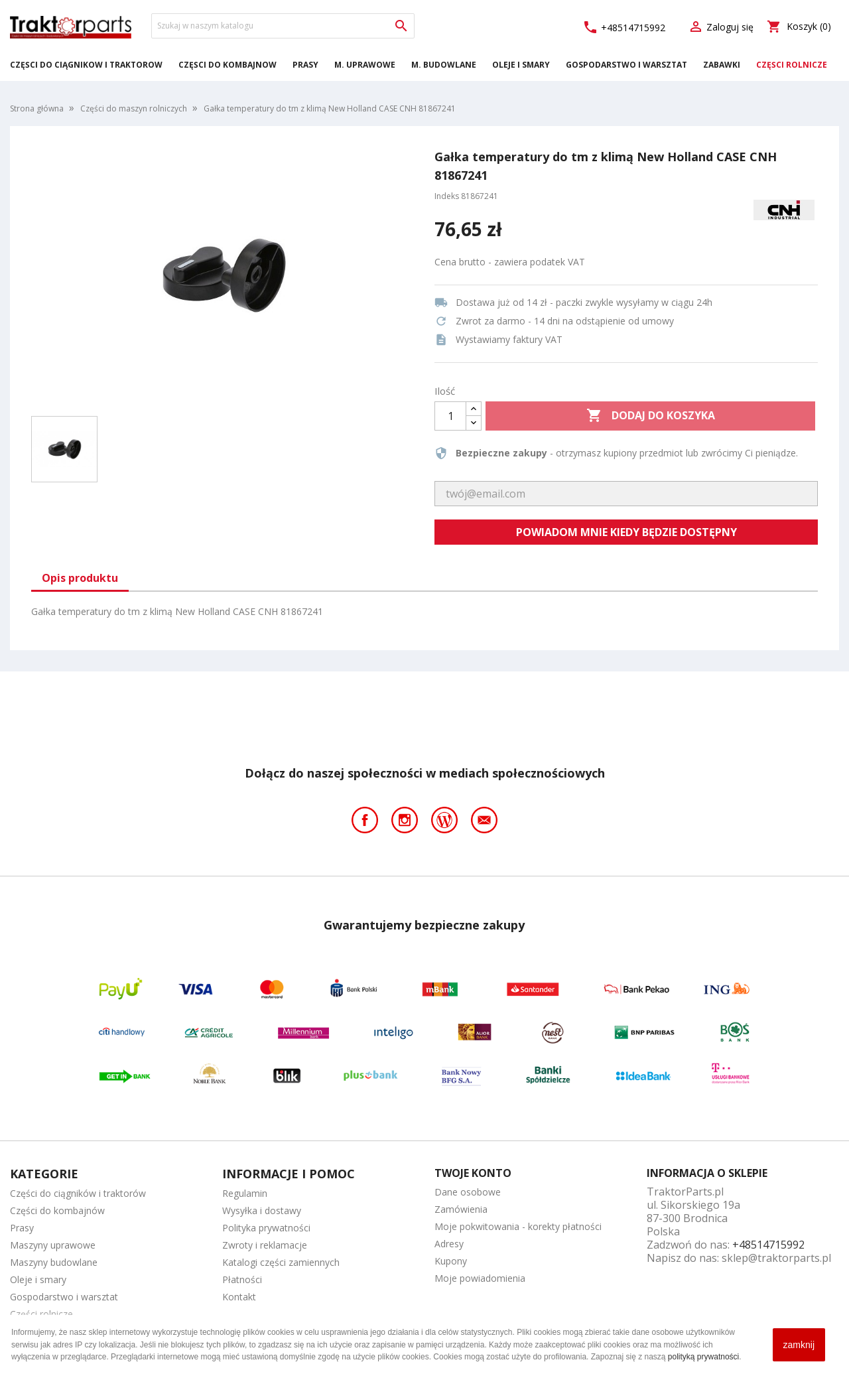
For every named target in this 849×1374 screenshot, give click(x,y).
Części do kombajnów (227, 64)
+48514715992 (623, 27)
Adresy (449, 1243)
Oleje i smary (521, 64)
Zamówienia (461, 1209)
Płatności (242, 1279)
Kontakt (239, 1296)
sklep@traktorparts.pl (776, 1258)
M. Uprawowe (364, 64)
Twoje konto (472, 1173)
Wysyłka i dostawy (261, 1210)
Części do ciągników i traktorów (86, 64)
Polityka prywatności (266, 1227)
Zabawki (721, 64)
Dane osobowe (467, 1192)
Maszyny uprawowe (53, 1245)
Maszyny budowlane (54, 1262)
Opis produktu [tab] (80, 578)
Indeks (446, 196)
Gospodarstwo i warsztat (626, 64)
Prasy (305, 64)
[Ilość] (450, 416)
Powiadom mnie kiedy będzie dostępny (626, 532)
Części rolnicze (791, 64)
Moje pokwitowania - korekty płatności (518, 1226)
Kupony (450, 1261)
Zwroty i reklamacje (264, 1245)
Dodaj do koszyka (650, 416)
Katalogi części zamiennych (281, 1262)
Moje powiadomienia (479, 1278)
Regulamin (244, 1193)
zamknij (799, 1345)
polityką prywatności (703, 1356)
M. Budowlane (443, 64)
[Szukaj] (283, 25)
